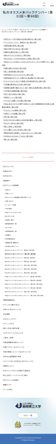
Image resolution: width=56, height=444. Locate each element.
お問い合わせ (9, 201)
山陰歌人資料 (9, 220)
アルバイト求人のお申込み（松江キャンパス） (18, 361)
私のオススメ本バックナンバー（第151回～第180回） (21, 269)
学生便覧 (6, 314)
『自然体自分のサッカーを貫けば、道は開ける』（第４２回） (24, 78)
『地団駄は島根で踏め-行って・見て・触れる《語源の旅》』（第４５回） (27, 87)
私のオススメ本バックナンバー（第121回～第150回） (21, 265)
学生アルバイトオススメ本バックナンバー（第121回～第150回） (24, 295)
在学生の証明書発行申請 (12, 356)
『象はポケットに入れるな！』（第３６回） (17, 55)
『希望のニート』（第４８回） (13, 97)
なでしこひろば (8, 323)
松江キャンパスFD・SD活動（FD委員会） (17, 370)
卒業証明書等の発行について (13, 342)
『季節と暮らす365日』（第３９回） (15, 68)
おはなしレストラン (9, 319)
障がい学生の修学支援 (11, 328)
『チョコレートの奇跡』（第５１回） (15, 110)
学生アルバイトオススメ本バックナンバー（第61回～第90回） (23, 280)
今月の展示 (8, 209)
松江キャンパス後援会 (11, 380)
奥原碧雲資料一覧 (10, 224)
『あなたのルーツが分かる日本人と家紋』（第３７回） (22, 58)
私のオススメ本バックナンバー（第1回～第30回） (20, 250)
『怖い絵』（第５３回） (11, 117)
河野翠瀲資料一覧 (10, 231)
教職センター (7, 385)
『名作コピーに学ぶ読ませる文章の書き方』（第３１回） (22, 39)
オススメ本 (8, 228)
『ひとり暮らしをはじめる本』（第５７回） (17, 130)
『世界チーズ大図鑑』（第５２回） (15, 113)
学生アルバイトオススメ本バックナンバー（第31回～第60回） (23, 288)
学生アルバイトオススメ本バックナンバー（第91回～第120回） (24, 284)
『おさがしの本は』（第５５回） (14, 123)
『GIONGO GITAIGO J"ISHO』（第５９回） (18, 136)
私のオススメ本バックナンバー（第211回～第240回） (21, 292)
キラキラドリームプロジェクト (13, 333)
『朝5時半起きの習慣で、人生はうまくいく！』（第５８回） (23, 133)
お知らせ (7, 190)
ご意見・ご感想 (8, 337)
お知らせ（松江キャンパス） (12, 309)
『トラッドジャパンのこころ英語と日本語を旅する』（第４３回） (25, 81)
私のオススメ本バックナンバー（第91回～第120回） (20, 261)
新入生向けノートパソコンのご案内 (15, 375)
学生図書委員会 (10, 239)
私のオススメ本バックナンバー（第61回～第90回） (20, 258)
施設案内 (6, 180)
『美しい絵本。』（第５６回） (13, 126)
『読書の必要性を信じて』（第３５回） (16, 52)
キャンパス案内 (28, 157)
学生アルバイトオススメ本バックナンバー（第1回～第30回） (23, 277)
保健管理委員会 (9, 300)
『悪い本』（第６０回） (11, 139)
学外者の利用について (12, 246)
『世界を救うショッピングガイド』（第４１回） (19, 75)
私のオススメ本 (10, 216)
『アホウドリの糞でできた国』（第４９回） (17, 100)
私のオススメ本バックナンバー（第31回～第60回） (20, 254)
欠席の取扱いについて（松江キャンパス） (17, 352)
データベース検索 (10, 205)
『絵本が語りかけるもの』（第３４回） (16, 49)
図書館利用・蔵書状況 (12, 243)
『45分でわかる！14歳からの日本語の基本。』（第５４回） (23, 120)
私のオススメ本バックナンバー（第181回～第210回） (21, 273)
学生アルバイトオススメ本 (13, 212)
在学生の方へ (8, 176)
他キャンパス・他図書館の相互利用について (18, 197)
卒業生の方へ (8, 171)
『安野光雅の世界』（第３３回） (14, 45)
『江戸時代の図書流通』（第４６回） (16, 91)
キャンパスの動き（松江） (11, 305)
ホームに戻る (7, 389)
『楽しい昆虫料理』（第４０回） (14, 71)
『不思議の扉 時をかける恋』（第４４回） (17, 84)
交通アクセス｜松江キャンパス (13, 347)
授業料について (8, 366)
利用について (9, 194)
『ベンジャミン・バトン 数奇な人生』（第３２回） (20, 42)
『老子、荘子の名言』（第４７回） (14, 94)
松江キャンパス (8, 166)
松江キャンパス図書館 (11, 185)
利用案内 (8, 235)
